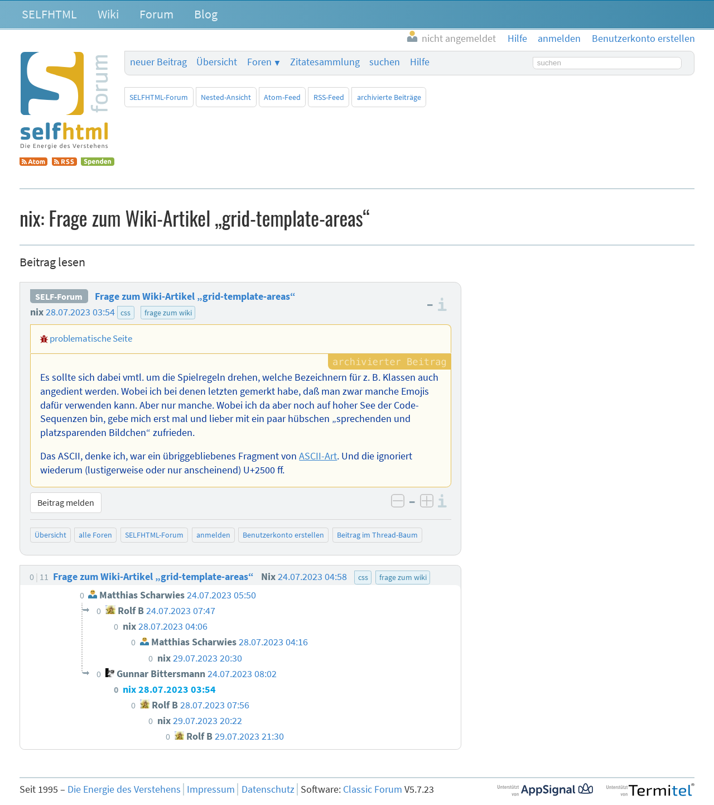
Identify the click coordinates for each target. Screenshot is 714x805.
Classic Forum (372, 789)
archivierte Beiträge (389, 97)
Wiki (108, 14)
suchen (384, 62)
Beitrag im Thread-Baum (377, 535)
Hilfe (420, 62)
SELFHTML (49, 14)
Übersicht (216, 62)
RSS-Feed (328, 97)
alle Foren (95, 535)
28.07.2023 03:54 (80, 312)
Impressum (211, 789)
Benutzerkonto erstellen (283, 535)
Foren (259, 62)
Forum (156, 14)
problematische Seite (91, 338)
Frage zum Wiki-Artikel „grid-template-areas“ (195, 296)
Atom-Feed (282, 97)
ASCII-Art (318, 456)
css (125, 313)
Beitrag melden (65, 502)
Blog (206, 14)
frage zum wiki (168, 313)
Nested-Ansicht (226, 97)
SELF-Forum (59, 296)
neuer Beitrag (158, 62)
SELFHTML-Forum (158, 97)
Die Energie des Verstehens (124, 789)
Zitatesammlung (325, 62)
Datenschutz (268, 789)
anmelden (213, 535)
